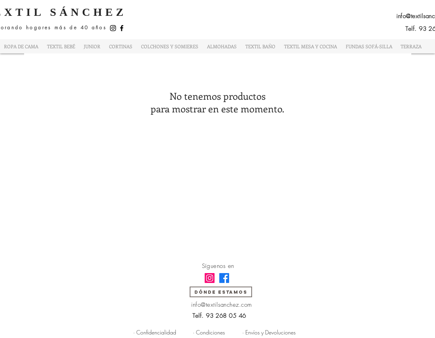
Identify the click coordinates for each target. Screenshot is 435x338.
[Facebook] (122, 28)
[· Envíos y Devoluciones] (269, 332)
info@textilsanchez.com (221, 305)
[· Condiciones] (208, 332)
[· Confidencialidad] (155, 332)
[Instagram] (113, 28)
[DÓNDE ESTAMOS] (221, 292)
